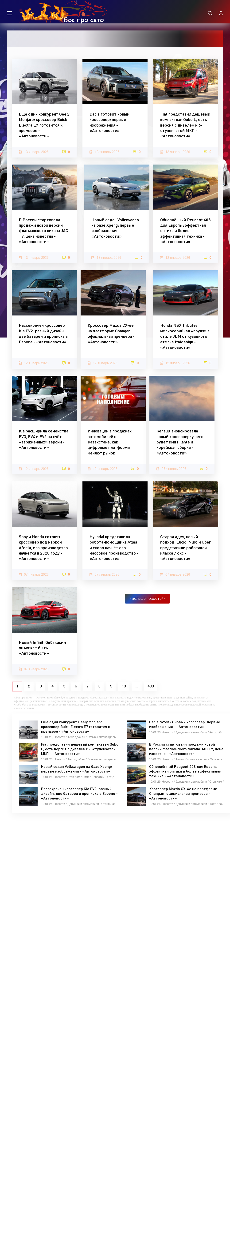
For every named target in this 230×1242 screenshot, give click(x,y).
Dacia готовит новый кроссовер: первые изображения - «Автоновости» (109, 122)
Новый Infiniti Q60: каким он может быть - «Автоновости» (42, 648)
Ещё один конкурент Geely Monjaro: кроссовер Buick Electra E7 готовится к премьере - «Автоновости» (44, 125)
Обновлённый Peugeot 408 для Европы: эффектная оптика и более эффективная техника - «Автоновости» (185, 230)
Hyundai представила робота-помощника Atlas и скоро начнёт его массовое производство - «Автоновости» (114, 547)
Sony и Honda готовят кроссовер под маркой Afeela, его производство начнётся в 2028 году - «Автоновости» (43, 547)
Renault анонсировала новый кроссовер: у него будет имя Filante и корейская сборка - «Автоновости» (179, 441)
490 (151, 686)
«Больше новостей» (147, 598)
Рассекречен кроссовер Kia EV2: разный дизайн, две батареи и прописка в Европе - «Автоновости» (43, 333)
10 (124, 686)
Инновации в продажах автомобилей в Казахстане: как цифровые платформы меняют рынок (110, 441)
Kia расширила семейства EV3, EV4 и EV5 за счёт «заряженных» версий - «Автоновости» (43, 439)
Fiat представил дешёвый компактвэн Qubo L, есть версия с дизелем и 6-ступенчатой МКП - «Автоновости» (185, 125)
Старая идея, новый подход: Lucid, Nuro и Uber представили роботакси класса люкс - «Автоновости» (185, 547)
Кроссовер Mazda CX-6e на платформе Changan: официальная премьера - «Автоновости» (111, 333)
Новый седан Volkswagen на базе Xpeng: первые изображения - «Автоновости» (115, 228)
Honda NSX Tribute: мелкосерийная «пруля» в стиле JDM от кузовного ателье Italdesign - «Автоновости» (185, 336)
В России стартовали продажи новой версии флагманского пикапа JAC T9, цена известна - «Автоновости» (43, 230)
